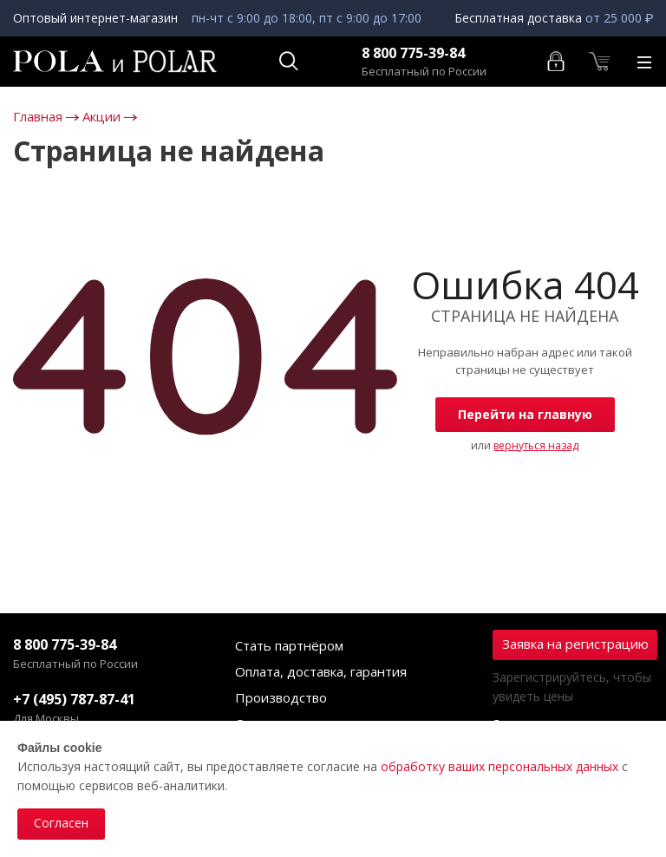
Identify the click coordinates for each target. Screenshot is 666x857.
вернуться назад (535, 445)
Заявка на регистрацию (575, 643)
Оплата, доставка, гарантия (321, 671)
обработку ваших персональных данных (499, 766)
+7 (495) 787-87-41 (74, 699)
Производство (281, 697)
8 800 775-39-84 (413, 53)
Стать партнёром (289, 645)
